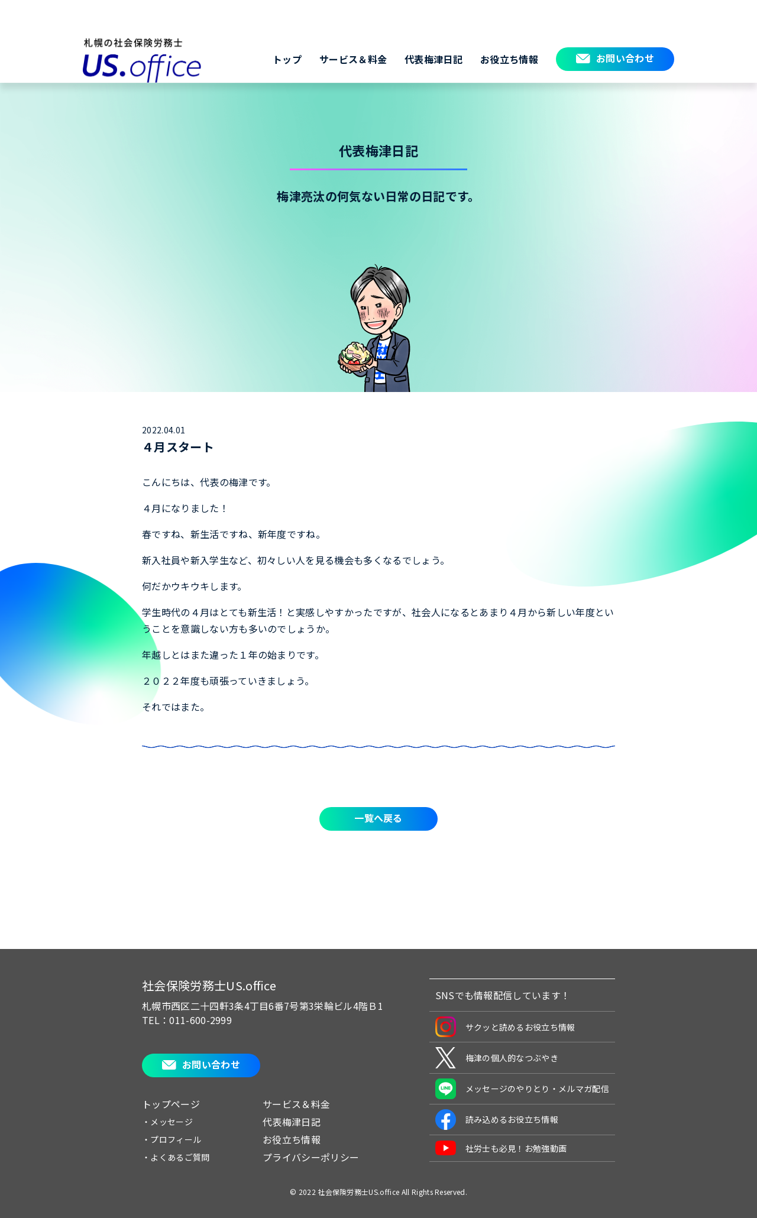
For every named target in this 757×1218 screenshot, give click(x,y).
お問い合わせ (625, 58)
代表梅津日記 (433, 59)
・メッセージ (167, 1122)
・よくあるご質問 (176, 1157)
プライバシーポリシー (311, 1157)
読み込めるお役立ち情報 (497, 1119)
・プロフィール (171, 1139)
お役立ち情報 (509, 59)
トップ (287, 59)
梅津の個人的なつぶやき (497, 1057)
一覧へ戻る (378, 818)
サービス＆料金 (353, 59)
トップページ (171, 1104)
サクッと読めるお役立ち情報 (505, 1026)
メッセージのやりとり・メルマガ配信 (522, 1088)
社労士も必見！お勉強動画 (501, 1148)
